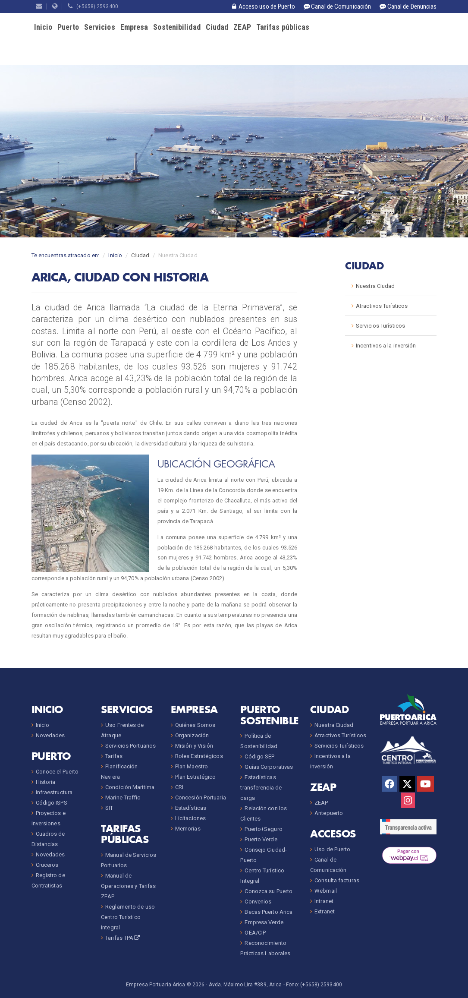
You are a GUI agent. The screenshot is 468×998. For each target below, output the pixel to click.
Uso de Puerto (332, 849)
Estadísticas (190, 808)
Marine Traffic (122, 797)
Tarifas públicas (283, 27)
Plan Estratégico (195, 777)
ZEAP (242, 27)
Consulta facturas (336, 880)
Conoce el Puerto (57, 771)
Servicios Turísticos (380, 325)
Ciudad (217, 27)
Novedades (50, 735)
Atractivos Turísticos (382, 306)
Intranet (323, 901)
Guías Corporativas (269, 767)
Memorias (188, 828)
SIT (109, 808)
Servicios (99, 27)
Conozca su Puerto (268, 891)
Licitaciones (190, 818)
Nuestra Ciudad (375, 286)
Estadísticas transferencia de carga (261, 787)
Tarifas (113, 756)
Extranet (324, 911)
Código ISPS (51, 802)
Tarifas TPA (123, 938)
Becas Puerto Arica (268, 912)
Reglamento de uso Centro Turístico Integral (128, 917)
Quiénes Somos (195, 725)
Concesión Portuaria (200, 797)
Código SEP (259, 756)
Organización (192, 735)
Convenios (258, 901)
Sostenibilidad (176, 27)
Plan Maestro (191, 766)
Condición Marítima (129, 787)
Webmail (325, 890)
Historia (46, 782)
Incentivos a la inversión (386, 345)
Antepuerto (328, 813)
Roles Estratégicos (199, 756)
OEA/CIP (255, 932)
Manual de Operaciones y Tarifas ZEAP (128, 886)
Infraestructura (54, 792)
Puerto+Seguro (263, 829)
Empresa (134, 27)
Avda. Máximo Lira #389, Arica (245, 985)
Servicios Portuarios (130, 745)
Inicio (43, 27)
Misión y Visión (194, 745)
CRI (179, 787)
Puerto (68, 27)
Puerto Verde (261, 839)
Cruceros (47, 865)
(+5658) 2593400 (93, 6)
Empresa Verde (264, 922)
